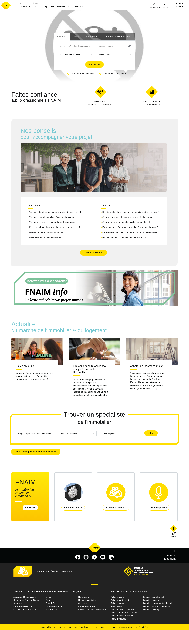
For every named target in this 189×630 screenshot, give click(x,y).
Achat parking (117, 603)
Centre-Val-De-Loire (22, 606)
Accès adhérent (143, 627)
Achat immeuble (118, 619)
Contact (61, 627)
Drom (48, 600)
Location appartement (153, 597)
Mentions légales (47, 627)
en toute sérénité (152, 103)
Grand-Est (51, 603)
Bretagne (17, 603)
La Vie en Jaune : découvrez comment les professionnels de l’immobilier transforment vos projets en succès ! (34, 376)
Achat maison (117, 597)
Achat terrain (117, 606)
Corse (49, 597)
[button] (25, 6)
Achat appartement (120, 600)
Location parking (151, 609)
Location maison (151, 600)
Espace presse (125, 627)
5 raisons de (100, 103)
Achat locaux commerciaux (123, 609)
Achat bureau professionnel (124, 612)
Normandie (83, 597)
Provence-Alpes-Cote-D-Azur (92, 609)
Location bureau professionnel (157, 603)
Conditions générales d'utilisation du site (86, 627)
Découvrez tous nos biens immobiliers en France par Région (47, 591)
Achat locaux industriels (122, 616)
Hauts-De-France (54, 606)
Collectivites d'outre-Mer (24, 609)
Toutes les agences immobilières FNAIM (35, 452)
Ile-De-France (52, 609)
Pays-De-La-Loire (86, 606)
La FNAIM (30, 507)
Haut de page (173, 534)
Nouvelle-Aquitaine (87, 600)
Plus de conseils (93, 253)
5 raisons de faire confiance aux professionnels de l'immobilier (89, 369)
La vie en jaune (25, 366)
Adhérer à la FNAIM (179, 5)
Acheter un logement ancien (146, 366)
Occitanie (82, 603)
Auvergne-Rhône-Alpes (24, 597)
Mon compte (163, 7)
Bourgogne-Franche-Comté (26, 600)
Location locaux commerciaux (157, 606)
